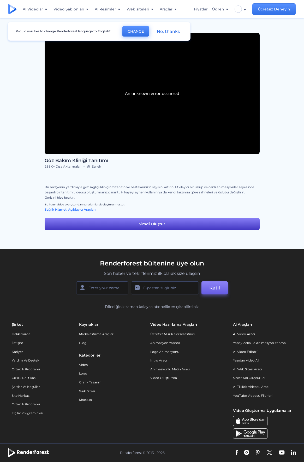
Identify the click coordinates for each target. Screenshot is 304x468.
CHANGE (136, 31)
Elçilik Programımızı (27, 413)
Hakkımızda (21, 334)
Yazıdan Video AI (246, 360)
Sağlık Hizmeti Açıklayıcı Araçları (70, 209)
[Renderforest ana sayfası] (12, 9)
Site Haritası (21, 396)
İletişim (17, 343)
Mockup (85, 400)
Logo (83, 373)
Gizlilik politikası (24, 378)
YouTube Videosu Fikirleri (252, 396)
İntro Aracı (158, 360)
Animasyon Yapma (165, 343)
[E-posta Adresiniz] (165, 287)
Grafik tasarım (90, 382)
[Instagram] (246, 453)
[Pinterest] (257, 453)
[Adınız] (102, 287)
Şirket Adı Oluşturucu (249, 378)
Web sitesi (87, 391)
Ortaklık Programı (26, 369)
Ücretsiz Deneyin (274, 9)
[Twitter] (269, 453)
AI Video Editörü (246, 352)
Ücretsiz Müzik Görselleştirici (172, 334)
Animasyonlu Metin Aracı (170, 369)
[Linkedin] (293, 453)
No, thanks (168, 31)
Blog (82, 343)
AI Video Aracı (244, 334)
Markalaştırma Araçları (96, 334)
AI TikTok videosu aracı (251, 387)
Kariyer (17, 352)
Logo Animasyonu (164, 352)
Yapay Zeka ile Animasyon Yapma (259, 343)
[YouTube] (282, 453)
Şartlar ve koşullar (26, 387)
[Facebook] (237, 453)
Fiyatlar (201, 9)
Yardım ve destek (25, 360)
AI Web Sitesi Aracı (247, 369)
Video (83, 365)
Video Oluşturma (163, 378)
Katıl (214, 288)
